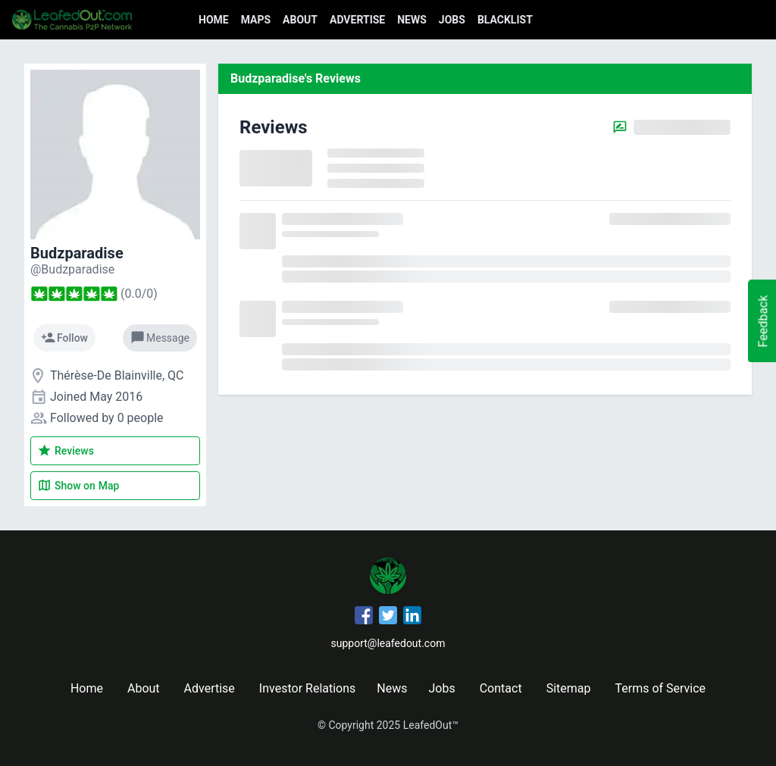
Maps (256, 20)
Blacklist (505, 20)
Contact (501, 688)
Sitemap (568, 688)
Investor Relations (307, 688)
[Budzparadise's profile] (72, 269)
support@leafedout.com (388, 643)
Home (214, 20)
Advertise (357, 20)
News (412, 20)
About (300, 20)
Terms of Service (660, 688)
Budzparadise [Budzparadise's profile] (77, 253)
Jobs (452, 20)
